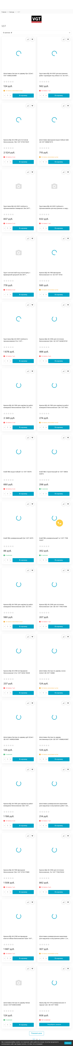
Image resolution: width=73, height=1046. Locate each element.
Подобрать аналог (54, 1024)
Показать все (36, 1033)
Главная (4, 12)
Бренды (11, 12)
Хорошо (67, 1043)
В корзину (23, 95)
